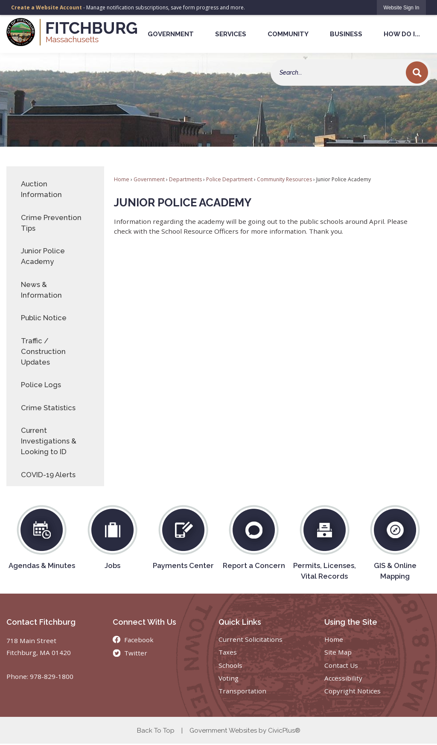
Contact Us (341, 665)
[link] (401, 7)
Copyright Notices (352, 691)
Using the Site (350, 621)
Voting (228, 678)
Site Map (338, 652)
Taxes (227, 652)
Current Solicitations (250, 639)
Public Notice (44, 317)
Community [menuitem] (288, 34)
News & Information (41, 289)
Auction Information (41, 189)
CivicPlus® (284, 730)
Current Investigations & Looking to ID (48, 441)
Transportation (242, 691)
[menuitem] (55, 189)
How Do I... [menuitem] (402, 34)
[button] (417, 72)
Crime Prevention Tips (51, 222)
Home (121, 179)
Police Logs (41, 384)
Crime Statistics (48, 407)
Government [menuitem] (171, 34)
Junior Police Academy (43, 256)
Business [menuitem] (346, 34)
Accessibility (343, 678)
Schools (230, 665)
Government (149, 179)
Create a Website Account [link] (46, 7)
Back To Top (156, 730)
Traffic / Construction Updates (43, 351)
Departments (185, 179)
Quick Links (239, 621)
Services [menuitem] (230, 34)
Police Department (229, 179)
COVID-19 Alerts (48, 474)
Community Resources (284, 179)
